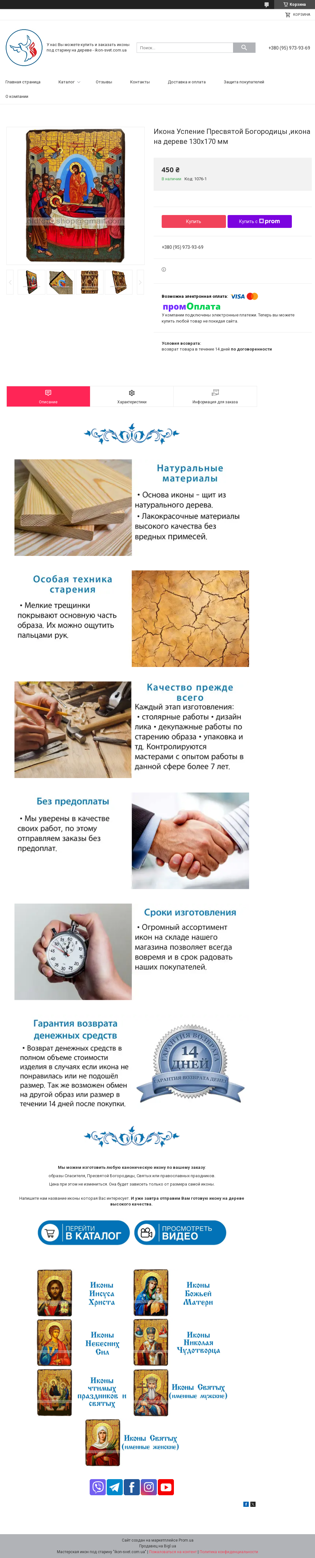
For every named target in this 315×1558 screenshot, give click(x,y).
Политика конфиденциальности (229, 1552)
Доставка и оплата (187, 82)
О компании (16, 96)
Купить (193, 221)
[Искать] (244, 47)
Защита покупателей (244, 82)
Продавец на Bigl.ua (157, 1546)
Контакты (140, 82)
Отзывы (104, 82)
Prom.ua (186, 1540)
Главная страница (22, 82)
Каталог (67, 82)
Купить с (259, 221)
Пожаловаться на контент (173, 1552)
